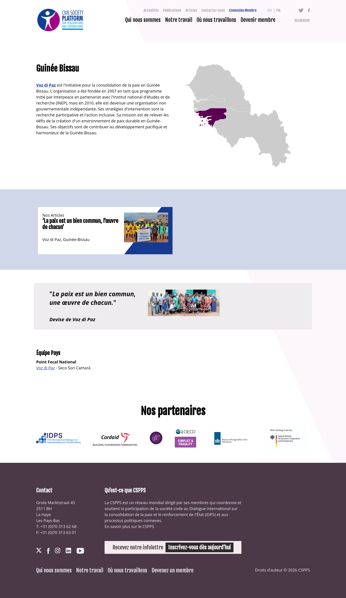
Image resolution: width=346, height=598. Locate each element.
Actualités (151, 10)
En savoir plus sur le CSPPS (129, 526)
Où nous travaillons (216, 20)
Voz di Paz (46, 85)
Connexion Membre (243, 10)
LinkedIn (68, 550)
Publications (172, 10)
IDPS (210, 514)
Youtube (80, 551)
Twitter (301, 10)
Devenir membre (258, 20)
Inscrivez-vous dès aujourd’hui (199, 547)
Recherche (302, 20)
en (269, 10)
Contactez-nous (213, 10)
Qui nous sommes (143, 20)
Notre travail (178, 20)
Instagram (57, 550)
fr (278, 10)
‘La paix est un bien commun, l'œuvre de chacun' (80, 224)
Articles (191, 10)
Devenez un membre (173, 570)
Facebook (309, 10)
